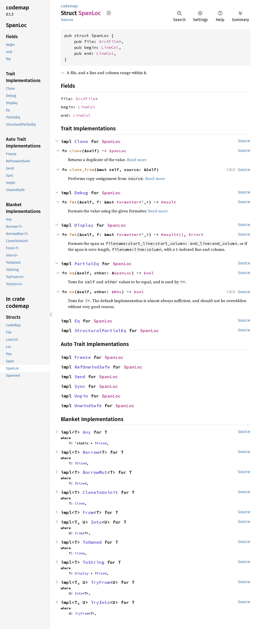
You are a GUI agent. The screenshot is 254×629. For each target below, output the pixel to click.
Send (79, 376)
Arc (102, 41)
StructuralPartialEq (100, 330)
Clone (81, 141)
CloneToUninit (100, 492)
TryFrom (100, 582)
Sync (79, 386)
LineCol (110, 47)
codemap (69, 6)
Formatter (128, 202)
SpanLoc (111, 141)
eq (71, 272)
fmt (73, 202)
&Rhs (117, 291)
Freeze (82, 357)
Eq (77, 321)
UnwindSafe (88, 405)
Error (195, 234)
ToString (93, 562)
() (181, 234)
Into (96, 522)
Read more (137, 159)
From (88, 512)
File (114, 41)
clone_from (81, 169)
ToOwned (92, 542)
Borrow (91, 452)
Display (84, 225)
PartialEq (86, 263)
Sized (101, 443)
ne (71, 291)
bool (149, 272)
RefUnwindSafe (92, 367)
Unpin (81, 396)
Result (168, 202)
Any (87, 432)
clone (75, 150)
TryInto (100, 602)
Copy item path (109, 13)
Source (67, 19)
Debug (81, 193)
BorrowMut (95, 472)
